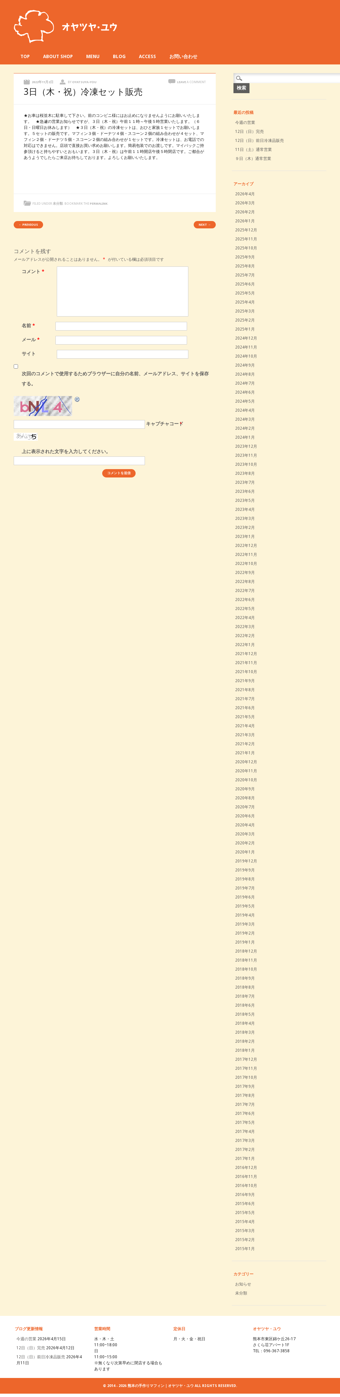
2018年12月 (246, 951)
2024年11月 (246, 347)
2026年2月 (245, 212)
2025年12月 (246, 230)
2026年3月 (245, 203)
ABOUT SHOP (58, 56)
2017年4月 (245, 1131)
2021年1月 (245, 753)
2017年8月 (245, 1095)
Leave (191, 82)
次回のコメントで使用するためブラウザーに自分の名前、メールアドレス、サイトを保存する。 (115, 378)
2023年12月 (246, 446)
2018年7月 (245, 996)
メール (31, 339)
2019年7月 (245, 888)
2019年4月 (245, 915)
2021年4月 (245, 726)
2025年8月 (245, 266)
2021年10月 (246, 671)
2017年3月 (245, 1140)
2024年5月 (245, 401)
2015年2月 (245, 1239)
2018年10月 (246, 969)
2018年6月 (245, 1005)
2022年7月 (245, 590)
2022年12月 (246, 545)
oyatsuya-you (84, 82)
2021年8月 (245, 689)
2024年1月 (245, 437)
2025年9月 (245, 257)
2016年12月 (246, 1167)
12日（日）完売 (249, 131)
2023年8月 (245, 473)
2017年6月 (245, 1113)
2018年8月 (245, 987)
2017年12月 (246, 1059)
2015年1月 (245, 1248)
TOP (25, 56)
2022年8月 (245, 581)
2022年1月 (245, 644)
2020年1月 (245, 852)
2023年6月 (245, 491)
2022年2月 (245, 635)
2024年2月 (245, 428)
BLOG (119, 56)
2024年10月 (246, 356)
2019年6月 (245, 897)
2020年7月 (245, 807)
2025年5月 (245, 293)
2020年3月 (245, 834)
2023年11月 (246, 455)
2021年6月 (245, 708)
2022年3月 (245, 626)
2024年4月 (245, 410)
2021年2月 (245, 744)
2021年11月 (246, 662)
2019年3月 (245, 924)
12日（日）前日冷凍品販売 (259, 140)
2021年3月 (245, 735)
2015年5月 (245, 1212)
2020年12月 (246, 762)
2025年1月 (245, 329)
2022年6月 (245, 599)
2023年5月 (245, 500)
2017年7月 (245, 1104)
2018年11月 (246, 960)
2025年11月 (246, 239)
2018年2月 (245, 1041)
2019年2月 (245, 933)
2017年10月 (246, 1077)
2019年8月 (245, 879)
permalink (99, 203)
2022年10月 (246, 563)
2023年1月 (245, 536)
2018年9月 (245, 978)
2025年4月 (245, 302)
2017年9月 (245, 1086)
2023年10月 (246, 464)
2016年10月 (246, 1185)
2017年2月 (245, 1149)
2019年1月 (245, 942)
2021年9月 (245, 680)
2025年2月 (245, 320)
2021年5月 (245, 717)
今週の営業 (245, 122)
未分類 (58, 203)
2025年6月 (245, 284)
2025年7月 (245, 275)
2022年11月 (246, 554)
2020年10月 (246, 780)
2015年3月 (245, 1230)
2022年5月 (245, 608)
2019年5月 (245, 906)
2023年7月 (245, 482)
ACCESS (147, 56)
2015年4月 (245, 1221)
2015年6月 (245, 1203)
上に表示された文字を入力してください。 (66, 451)
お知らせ (243, 1284)
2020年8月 (245, 798)
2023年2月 (245, 527)
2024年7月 (245, 383)
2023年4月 (245, 509)
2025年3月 (245, 311)
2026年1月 (245, 221)
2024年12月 (246, 338)
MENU (93, 56)
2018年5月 (245, 1014)
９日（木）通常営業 (253, 158)
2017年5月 (245, 1122)
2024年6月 (245, 392)
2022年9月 (245, 572)
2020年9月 (245, 789)
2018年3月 (245, 1032)
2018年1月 (245, 1050)
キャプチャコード (164, 423)
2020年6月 (245, 816)
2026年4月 (245, 194)
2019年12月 (246, 861)
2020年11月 (246, 771)
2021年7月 (245, 698)
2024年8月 (245, 374)
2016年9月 (245, 1194)
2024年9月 (245, 365)
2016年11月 (246, 1176)
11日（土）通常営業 (253, 149)
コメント (34, 271)
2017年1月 (245, 1158)
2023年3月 (245, 518)
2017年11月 (246, 1068)
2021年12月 (246, 653)
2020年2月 (245, 843)
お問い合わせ (183, 56)
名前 (29, 325)
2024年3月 (245, 419)
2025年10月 (246, 248)
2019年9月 (245, 870)
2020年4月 (245, 825)
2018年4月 (245, 1023)
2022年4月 (245, 617)
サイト (29, 353)
